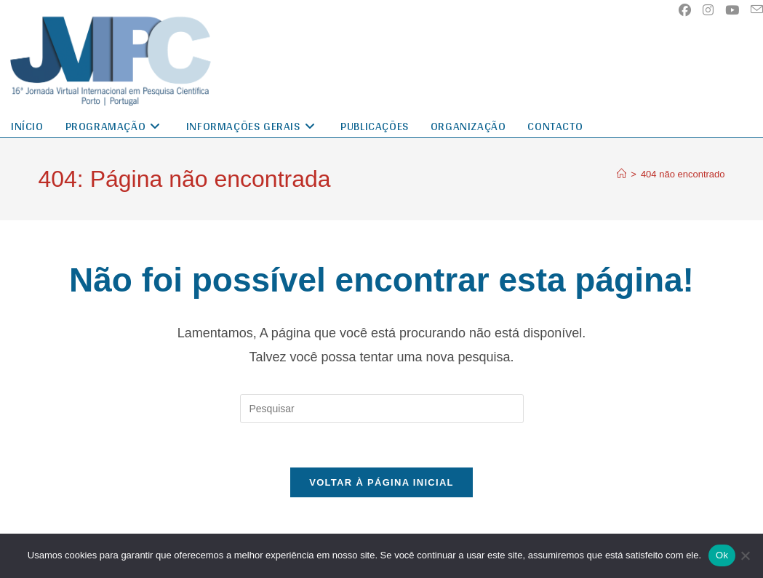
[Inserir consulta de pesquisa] (382, 408)
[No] (745, 555)
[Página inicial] (621, 174)
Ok (722, 555)
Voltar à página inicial (381, 482)
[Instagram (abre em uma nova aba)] (708, 10)
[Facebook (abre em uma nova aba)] (685, 10)
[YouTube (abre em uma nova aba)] (732, 10)
